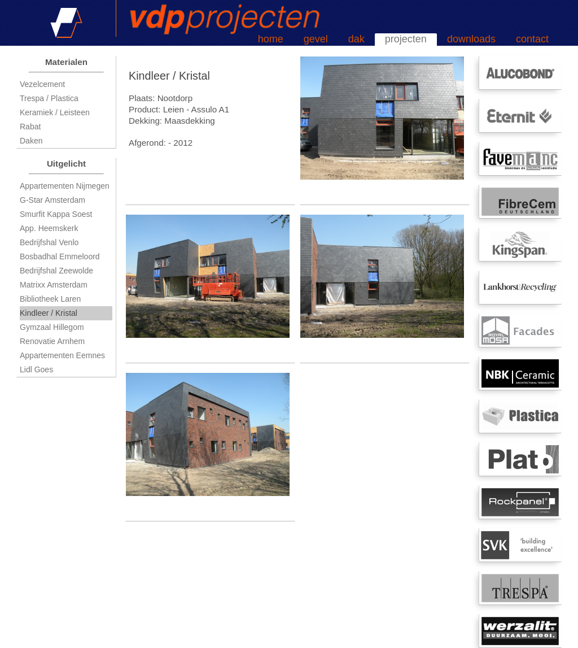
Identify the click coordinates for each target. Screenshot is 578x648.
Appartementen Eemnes (62, 355)
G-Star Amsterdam (52, 200)
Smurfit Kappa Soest (56, 214)
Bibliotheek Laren (50, 298)
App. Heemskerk (49, 228)
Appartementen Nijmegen (65, 185)
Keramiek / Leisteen (55, 112)
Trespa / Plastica (49, 98)
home (270, 39)
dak (356, 39)
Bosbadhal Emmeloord (60, 256)
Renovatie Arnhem (52, 341)
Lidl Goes (36, 369)
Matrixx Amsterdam (53, 284)
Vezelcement (42, 84)
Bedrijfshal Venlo (49, 242)
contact (532, 39)
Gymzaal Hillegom (52, 327)
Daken (31, 140)
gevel (316, 39)
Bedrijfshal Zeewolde (56, 270)
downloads (471, 39)
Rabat (30, 126)
